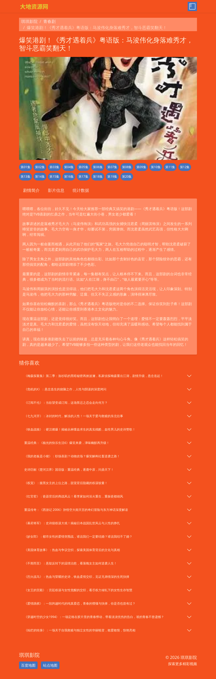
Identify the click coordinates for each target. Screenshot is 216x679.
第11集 (170, 167)
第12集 (185, 167)
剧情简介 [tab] (31, 190)
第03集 (54, 167)
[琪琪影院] (62, 6)
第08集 (127, 167)
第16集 (69, 176)
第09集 (141, 167)
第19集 (112, 176)
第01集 (25, 167)
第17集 (83, 176)
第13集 (25, 176)
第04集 (69, 167)
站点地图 (50, 665)
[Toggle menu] (192, 6)
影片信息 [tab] (56, 190)
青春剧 (49, 21)
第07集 (112, 167)
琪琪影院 (29, 21)
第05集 (83, 167)
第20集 (127, 176)
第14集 (40, 176)
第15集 (54, 176)
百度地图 (28, 665)
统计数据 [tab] (81, 190)
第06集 (98, 167)
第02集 (40, 167)
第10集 (156, 167)
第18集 (98, 176)
